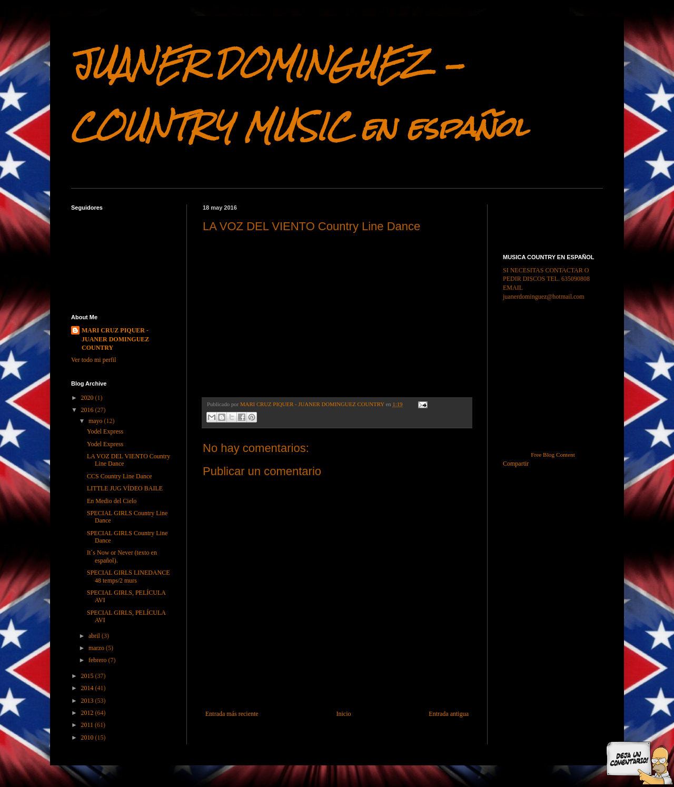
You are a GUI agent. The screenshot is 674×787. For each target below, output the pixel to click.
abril (95, 636)
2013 (88, 700)
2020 (88, 397)
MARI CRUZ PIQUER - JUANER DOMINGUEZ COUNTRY (115, 339)
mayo (96, 421)
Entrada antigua (449, 713)
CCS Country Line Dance (119, 476)
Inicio (343, 713)
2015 (88, 676)
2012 (88, 712)
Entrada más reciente (232, 713)
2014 (88, 688)
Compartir (516, 463)
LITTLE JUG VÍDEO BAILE (125, 488)
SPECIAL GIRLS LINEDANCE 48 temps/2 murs (128, 576)
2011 (88, 725)
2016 (88, 410)
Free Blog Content (553, 454)
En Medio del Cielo (111, 501)
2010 (88, 737)
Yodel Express (105, 431)
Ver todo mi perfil (93, 359)
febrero (98, 660)
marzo (97, 648)
